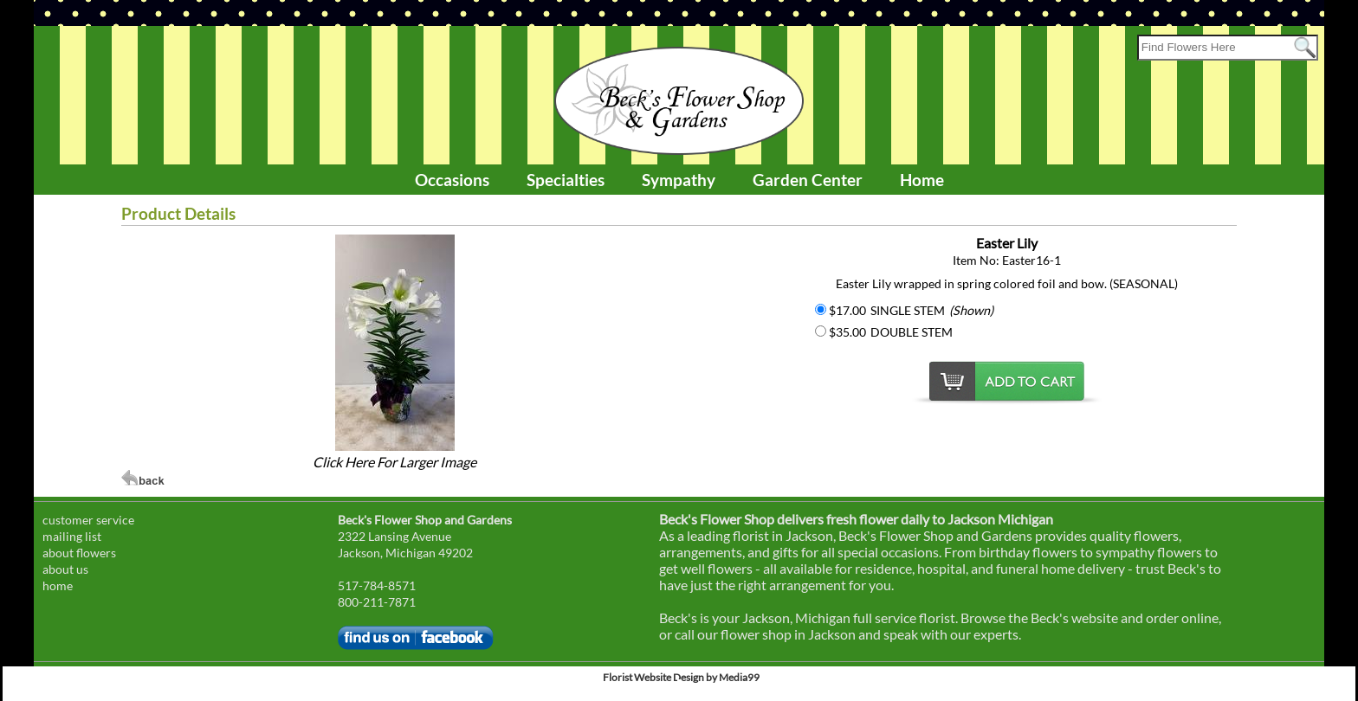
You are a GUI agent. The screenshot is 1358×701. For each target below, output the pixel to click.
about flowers (79, 552)
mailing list (71, 536)
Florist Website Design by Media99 (681, 677)
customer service (88, 519)
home (57, 585)
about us (65, 569)
